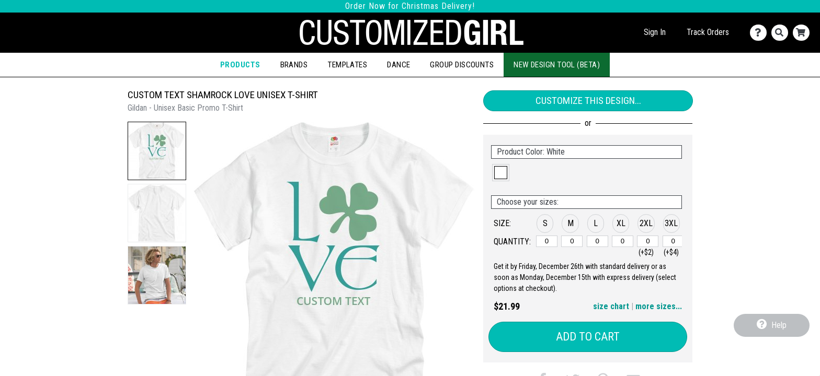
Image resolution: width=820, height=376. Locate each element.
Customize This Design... (588, 101)
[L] (597, 241)
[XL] (622, 241)
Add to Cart (588, 336)
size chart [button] (611, 306)
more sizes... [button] (658, 306)
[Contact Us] (760, 33)
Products (240, 64)
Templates (347, 64)
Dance (398, 64)
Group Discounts (462, 64)
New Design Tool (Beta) (557, 64)
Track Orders (708, 32)
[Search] (782, 33)
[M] (572, 241)
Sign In (655, 32)
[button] (157, 151)
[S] (546, 241)
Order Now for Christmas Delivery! (410, 6)
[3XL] (673, 241)
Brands (294, 64)
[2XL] (647, 241)
